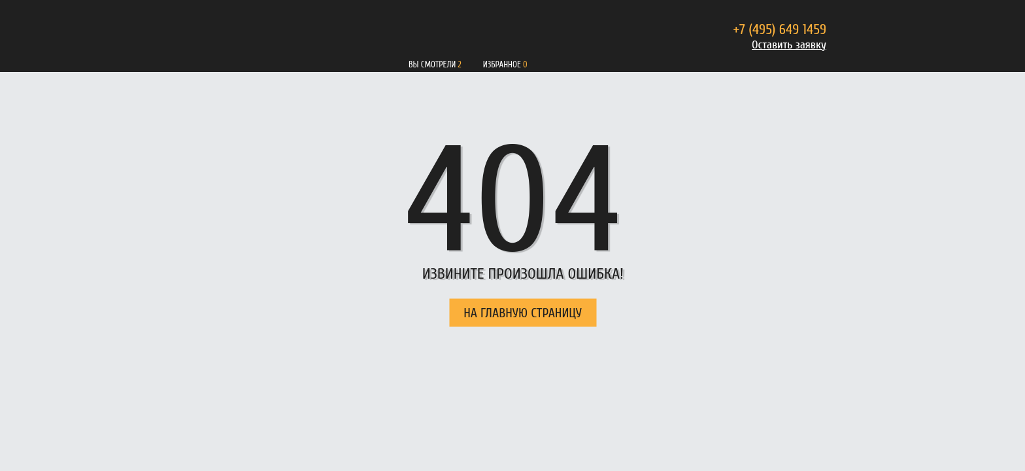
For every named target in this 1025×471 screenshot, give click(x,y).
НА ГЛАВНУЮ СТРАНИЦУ (522, 313)
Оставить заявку (789, 45)
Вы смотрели (432, 64)
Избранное (502, 64)
